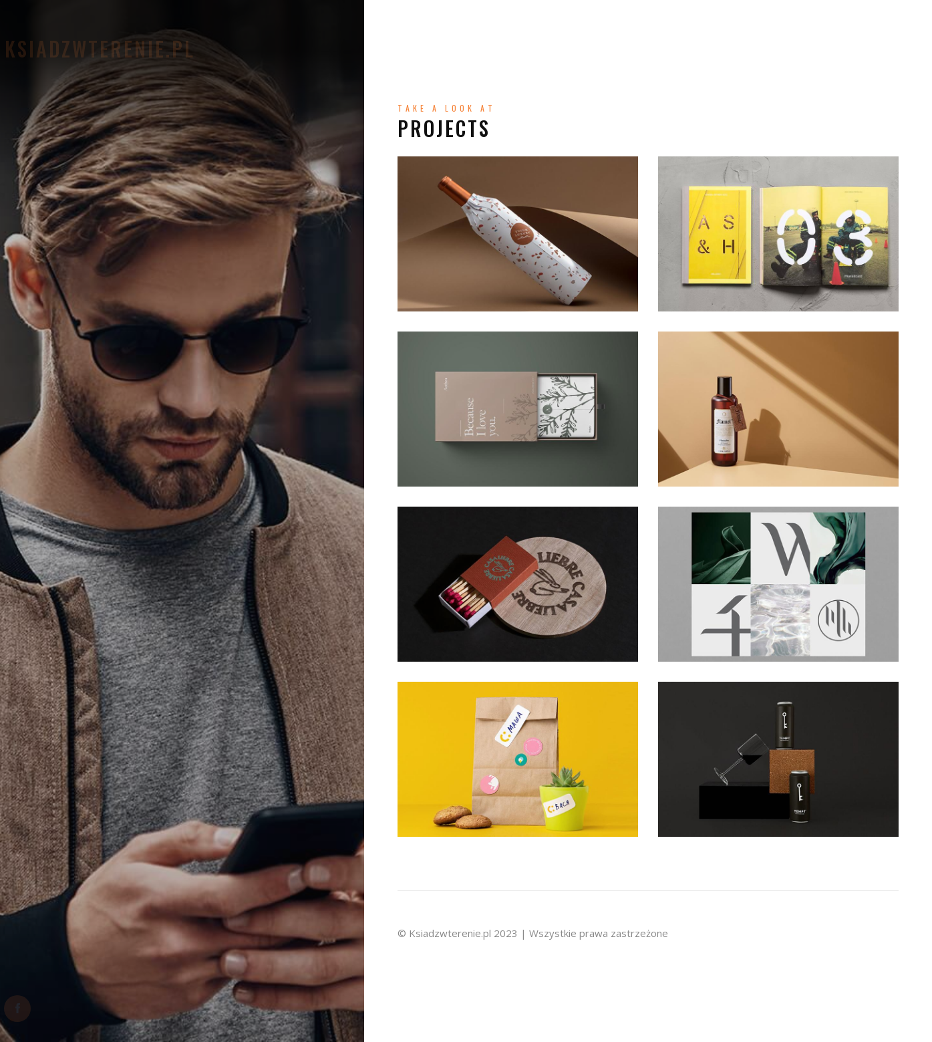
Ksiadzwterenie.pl (128, 48)
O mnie (434, 22)
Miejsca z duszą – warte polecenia (698, 70)
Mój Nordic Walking (739, 46)
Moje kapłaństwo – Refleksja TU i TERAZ (577, 22)
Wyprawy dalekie (621, 46)
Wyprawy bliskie (747, 22)
